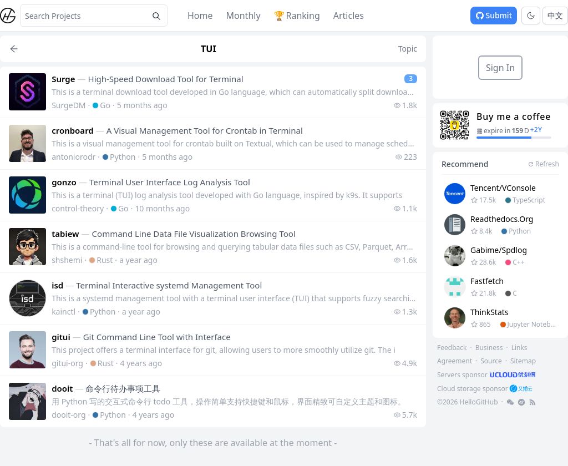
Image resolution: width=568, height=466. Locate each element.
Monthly (243, 15)
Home (200, 15)
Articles (348, 15)
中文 (555, 15)
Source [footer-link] (491, 361)
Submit (493, 15)
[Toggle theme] (530, 15)
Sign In (500, 68)
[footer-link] (487, 374)
